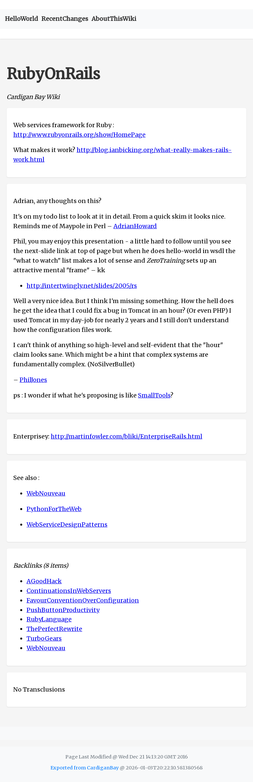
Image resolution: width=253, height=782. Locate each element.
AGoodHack (44, 581)
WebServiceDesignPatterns (67, 524)
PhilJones (33, 380)
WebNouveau (46, 493)
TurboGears (44, 638)
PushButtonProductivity (63, 610)
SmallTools (154, 395)
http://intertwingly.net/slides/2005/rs (82, 285)
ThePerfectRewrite (54, 629)
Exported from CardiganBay (84, 768)
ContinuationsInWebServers (69, 591)
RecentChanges (64, 19)
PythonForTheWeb (54, 509)
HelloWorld (21, 19)
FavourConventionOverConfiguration (83, 600)
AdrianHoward (135, 226)
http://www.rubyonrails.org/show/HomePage (79, 134)
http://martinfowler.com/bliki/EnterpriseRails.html (126, 436)
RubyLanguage (49, 619)
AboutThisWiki (114, 19)
